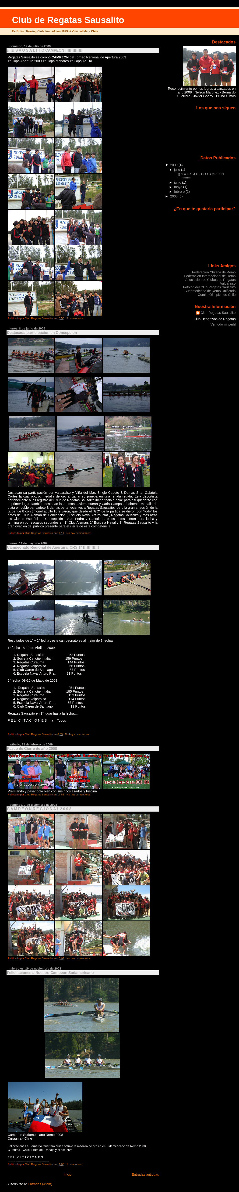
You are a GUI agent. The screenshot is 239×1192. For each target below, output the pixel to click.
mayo (178, 187)
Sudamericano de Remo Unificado (210, 291)
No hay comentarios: (79, 533)
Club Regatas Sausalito (217, 313)
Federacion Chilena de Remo (214, 272)
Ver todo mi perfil (223, 324)
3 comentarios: (76, 318)
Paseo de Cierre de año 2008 (32, 749)
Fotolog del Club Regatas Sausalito (209, 287)
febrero (180, 191)
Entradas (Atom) (40, 1184)
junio (178, 182)
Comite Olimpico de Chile (217, 295)
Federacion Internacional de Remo (209, 276)
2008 (174, 196)
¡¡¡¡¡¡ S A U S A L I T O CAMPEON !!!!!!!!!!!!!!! (45, 50)
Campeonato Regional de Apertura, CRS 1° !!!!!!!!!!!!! (53, 547)
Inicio (68, 1174)
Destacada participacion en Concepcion (42, 333)
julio (177, 170)
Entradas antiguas (145, 1174)
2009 (174, 165)
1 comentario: (75, 1164)
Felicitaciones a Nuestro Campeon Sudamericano (50, 973)
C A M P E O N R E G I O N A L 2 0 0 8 (39, 809)
